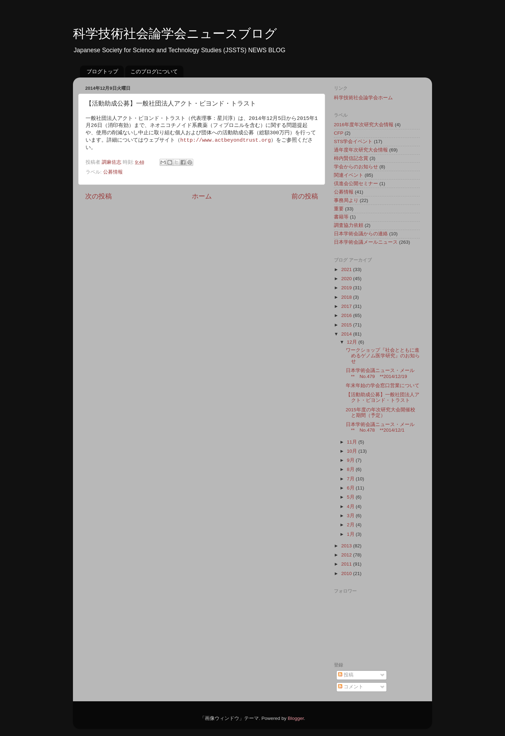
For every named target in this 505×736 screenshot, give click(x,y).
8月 (351, 469)
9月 (351, 460)
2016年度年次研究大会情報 (363, 124)
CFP (338, 133)
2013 (347, 545)
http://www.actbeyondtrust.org (225, 140)
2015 (347, 325)
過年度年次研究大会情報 (361, 150)
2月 (351, 524)
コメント (350, 686)
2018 (347, 297)
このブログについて (154, 71)
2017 (347, 306)
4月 (351, 506)
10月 (352, 451)
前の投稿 (304, 196)
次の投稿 (98, 196)
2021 (347, 269)
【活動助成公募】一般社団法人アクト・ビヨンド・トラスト (382, 397)
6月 (351, 488)
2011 (347, 564)
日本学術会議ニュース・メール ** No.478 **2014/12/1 (382, 427)
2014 (347, 334)
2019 (347, 287)
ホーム (202, 196)
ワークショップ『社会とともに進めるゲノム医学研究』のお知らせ (383, 355)
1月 (351, 534)
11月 (352, 442)
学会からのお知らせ (356, 166)
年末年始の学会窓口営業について (382, 385)
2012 (347, 555)
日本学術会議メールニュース (366, 242)
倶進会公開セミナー (356, 183)
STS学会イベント (353, 141)
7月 (351, 478)
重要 (339, 208)
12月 (352, 342)
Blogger (296, 718)
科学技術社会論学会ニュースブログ (175, 33)
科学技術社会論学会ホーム (363, 97)
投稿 (346, 674)
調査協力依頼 (348, 225)
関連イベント (348, 175)
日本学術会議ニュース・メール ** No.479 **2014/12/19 (382, 373)
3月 (351, 515)
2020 (347, 278)
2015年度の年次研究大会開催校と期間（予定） (380, 412)
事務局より (346, 200)
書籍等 (341, 217)
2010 (347, 573)
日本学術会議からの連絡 (361, 233)
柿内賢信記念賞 (351, 158)
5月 (351, 497)
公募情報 (113, 172)
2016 (347, 315)
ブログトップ (102, 71)
